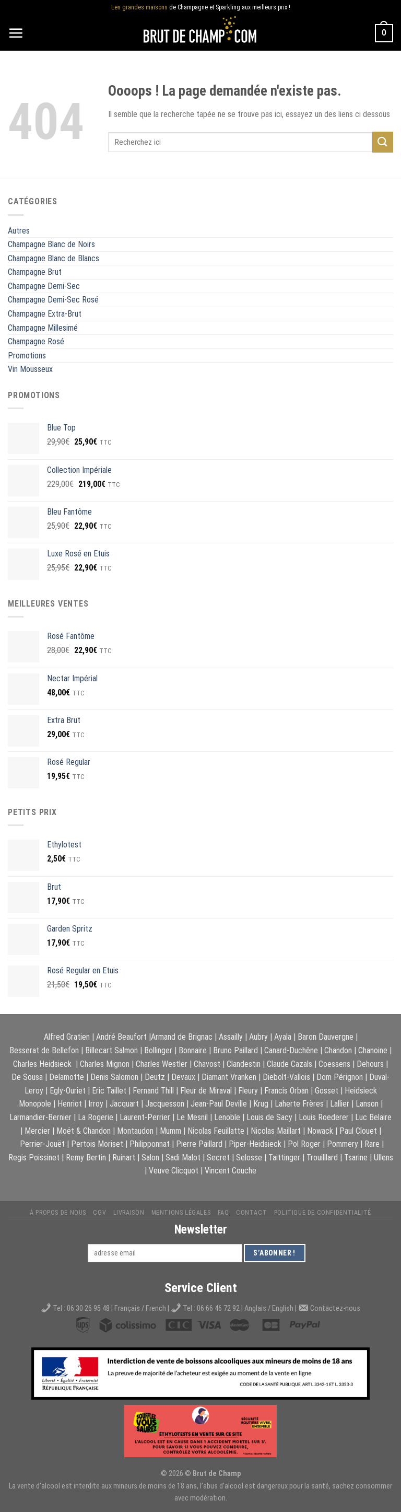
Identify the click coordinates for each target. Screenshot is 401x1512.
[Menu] (15, 33)
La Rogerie (95, 1117)
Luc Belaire (373, 1117)
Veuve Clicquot (173, 1171)
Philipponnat (149, 1144)
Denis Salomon (114, 1077)
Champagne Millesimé (43, 328)
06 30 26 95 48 (88, 1308)
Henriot (69, 1104)
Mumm (170, 1131)
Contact (251, 1212)
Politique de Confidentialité (322, 1212)
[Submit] (382, 142)
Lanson (367, 1104)
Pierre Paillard (199, 1144)
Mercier (37, 1131)
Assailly (231, 1037)
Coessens (334, 1064)
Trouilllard (322, 1157)
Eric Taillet (109, 1091)
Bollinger (158, 1050)
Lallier (339, 1104)
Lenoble (227, 1117)
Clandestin (244, 1064)
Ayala (282, 1037)
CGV (99, 1212)
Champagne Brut (35, 272)
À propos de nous (58, 1212)
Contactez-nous (335, 1308)
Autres (19, 231)
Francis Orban (286, 1091)
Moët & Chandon (83, 1131)
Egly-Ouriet (68, 1091)
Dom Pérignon (339, 1077)
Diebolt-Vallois (286, 1077)
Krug (260, 1104)
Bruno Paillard (235, 1050)
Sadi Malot (183, 1157)
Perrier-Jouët (42, 1144)
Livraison (129, 1212)
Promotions (27, 355)
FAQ (223, 1212)
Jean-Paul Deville (219, 1104)
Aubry (258, 1037)
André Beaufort (121, 1037)
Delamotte (66, 1077)
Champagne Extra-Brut (44, 314)
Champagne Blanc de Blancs (53, 258)
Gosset (326, 1091)
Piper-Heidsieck (255, 1144)
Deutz (155, 1077)
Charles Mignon (104, 1064)
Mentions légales (181, 1212)
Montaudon (135, 1131)
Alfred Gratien (67, 1037)
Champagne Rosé (36, 341)
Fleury (248, 1091)
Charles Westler (161, 1064)
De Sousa (27, 1077)
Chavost (207, 1064)
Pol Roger (304, 1144)
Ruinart (123, 1157)
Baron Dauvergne (325, 1037)
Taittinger (284, 1157)
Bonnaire (193, 1050)
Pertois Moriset (97, 1144)
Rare (372, 1144)
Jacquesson (164, 1104)
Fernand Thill (153, 1091)
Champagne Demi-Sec (44, 286)
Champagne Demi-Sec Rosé (53, 300)
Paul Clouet (358, 1131)
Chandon (338, 1050)
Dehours (370, 1064)
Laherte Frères (299, 1104)
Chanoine (372, 1050)
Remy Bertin (86, 1157)
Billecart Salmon (111, 1050)
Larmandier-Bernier (40, 1117)
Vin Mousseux (30, 369)
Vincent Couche (230, 1171)
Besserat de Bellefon (44, 1050)
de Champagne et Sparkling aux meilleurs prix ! (200, 8)
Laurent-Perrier (145, 1117)
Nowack (320, 1131)
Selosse (249, 1157)
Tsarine (356, 1157)
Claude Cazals (289, 1064)
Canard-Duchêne (291, 1050)
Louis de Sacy (269, 1117)
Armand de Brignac (182, 1037)
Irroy (95, 1104)
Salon (150, 1157)
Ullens (383, 1157)
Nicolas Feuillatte (215, 1131)
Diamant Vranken (229, 1077)
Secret (218, 1157)
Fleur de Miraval (206, 1091)
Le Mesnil (192, 1117)
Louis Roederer (324, 1117)
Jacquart (124, 1104)
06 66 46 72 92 (219, 1308)
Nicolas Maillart (276, 1131)
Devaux (183, 1077)
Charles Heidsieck (42, 1064)
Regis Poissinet (34, 1157)
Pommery (342, 1144)
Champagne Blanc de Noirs (51, 244)
